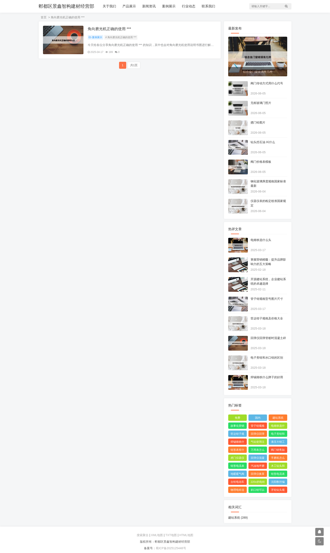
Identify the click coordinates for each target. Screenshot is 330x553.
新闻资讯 (149, 6)
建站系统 (277, 417)
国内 (257, 417)
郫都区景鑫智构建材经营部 (66, 6)
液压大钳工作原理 (278, 442)
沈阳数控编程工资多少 (278, 482)
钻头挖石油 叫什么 (263, 142)
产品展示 (129, 6)
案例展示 (169, 6)
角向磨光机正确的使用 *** (109, 29)
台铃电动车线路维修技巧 (237, 482)
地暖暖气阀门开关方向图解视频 (237, 474)
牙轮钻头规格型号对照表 (278, 490)
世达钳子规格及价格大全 (267, 318)
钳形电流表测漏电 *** (237, 466)
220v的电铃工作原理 (258, 482)
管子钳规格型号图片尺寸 (267, 298)
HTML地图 (186, 535)
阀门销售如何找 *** (278, 450)
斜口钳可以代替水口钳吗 (257, 490)
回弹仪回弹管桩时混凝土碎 (268, 338)
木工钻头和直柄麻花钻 (278, 466)
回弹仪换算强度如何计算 (257, 474)
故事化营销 (237, 425)
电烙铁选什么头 (261, 240)
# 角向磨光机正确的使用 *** (120, 37)
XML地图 (157, 535)
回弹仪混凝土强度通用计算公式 (257, 458)
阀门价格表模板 (261, 161)
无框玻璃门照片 (261, 103)
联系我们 (208, 6)
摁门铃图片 (258, 122)
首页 (44, 17)
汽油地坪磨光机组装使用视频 (257, 466)
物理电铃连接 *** (237, 490)
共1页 (134, 65)
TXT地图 (171, 535)
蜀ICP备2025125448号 (171, 548)
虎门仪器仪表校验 (237, 458)
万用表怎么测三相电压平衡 (257, 450)
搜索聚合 (143, 535)
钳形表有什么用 (237, 450)
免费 (237, 417)
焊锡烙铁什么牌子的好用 (267, 377)
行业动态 (188, 6)
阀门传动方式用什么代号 (267, 83)
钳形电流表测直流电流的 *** (278, 474)
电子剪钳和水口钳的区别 (267, 357)
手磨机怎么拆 (278, 458)
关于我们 (109, 6)
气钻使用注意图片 (257, 442)
